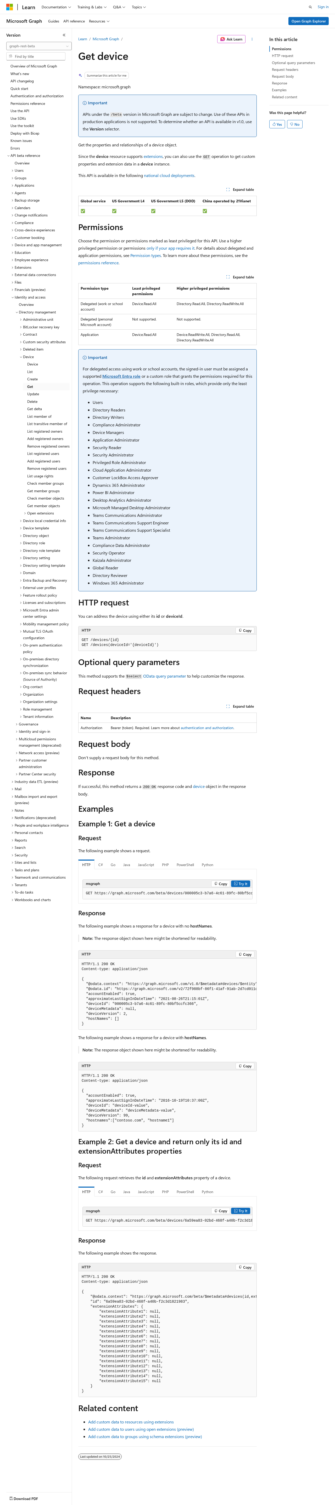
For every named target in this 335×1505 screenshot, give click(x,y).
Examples (279, 89)
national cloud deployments (169, 175)
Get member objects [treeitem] (43, 505)
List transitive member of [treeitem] (47, 423)
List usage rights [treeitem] (40, 475)
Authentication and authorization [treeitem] (37, 95)
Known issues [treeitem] (21, 140)
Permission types (145, 255)
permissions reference (98, 262)
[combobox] (39, 46)
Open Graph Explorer (309, 21)
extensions (153, 156)
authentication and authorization (207, 727)
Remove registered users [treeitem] (46, 468)
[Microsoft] (9, 7)
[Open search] (310, 7)
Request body (283, 76)
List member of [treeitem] (39, 416)
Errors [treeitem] (15, 148)
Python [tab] (207, 864)
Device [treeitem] (32, 364)
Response (279, 83)
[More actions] (252, 39)
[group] (167, 893)
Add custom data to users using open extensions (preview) (141, 1429)
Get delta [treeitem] (34, 408)
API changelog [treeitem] (22, 80)
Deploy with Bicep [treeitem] (24, 133)
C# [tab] (100, 864)
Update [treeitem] (33, 393)
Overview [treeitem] (22, 163)
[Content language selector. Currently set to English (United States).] (30, 1497)
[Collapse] (64, 35)
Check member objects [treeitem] (45, 498)
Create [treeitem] (32, 378)
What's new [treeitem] (19, 73)
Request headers (285, 69)
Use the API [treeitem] (19, 110)
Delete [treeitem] (32, 401)
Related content (284, 96)
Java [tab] (126, 864)
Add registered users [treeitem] (43, 461)
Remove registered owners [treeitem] (48, 446)
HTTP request (282, 55)
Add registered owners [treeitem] (45, 438)
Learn (82, 38)
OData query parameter (164, 676)
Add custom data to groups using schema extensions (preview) (145, 1436)
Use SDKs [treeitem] (18, 118)
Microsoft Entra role (121, 376)
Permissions (281, 48)
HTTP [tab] (86, 864)
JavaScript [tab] (146, 864)
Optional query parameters (293, 62)
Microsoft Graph (106, 38)
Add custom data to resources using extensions (131, 1421)
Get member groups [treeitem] (43, 490)
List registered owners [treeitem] (44, 431)
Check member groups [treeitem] (45, 483)
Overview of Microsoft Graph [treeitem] (33, 66)
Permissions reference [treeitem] (27, 103)
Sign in (323, 6)
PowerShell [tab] (185, 864)
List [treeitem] (30, 371)
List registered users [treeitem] (43, 453)
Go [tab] (113, 864)
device (199, 786)
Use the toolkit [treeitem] (22, 125)
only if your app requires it (170, 248)
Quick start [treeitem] (19, 88)
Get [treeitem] (30, 386)
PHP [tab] (165, 864)
